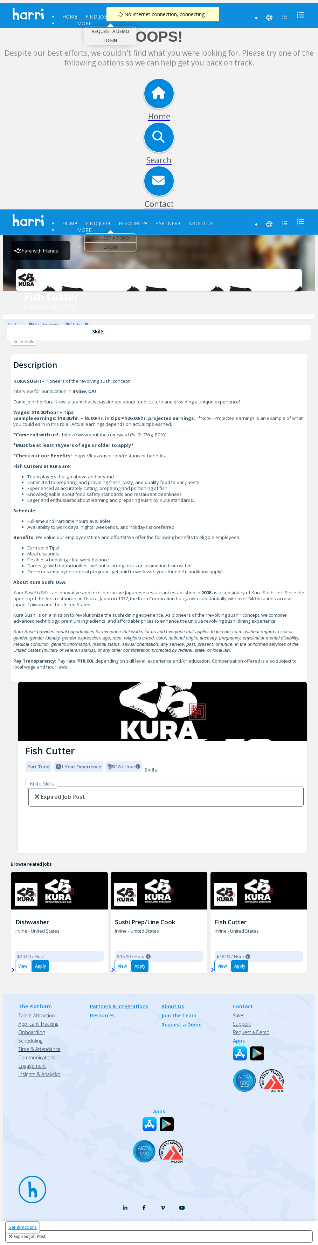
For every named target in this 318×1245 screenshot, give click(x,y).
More (84, 23)
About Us (201, 223)
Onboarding (32, 1032)
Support (242, 1024)
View (23, 966)
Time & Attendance (40, 1049)
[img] (162, 711)
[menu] (298, 15)
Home (69, 16)
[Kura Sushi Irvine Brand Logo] (159, 280)
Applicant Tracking (38, 1024)
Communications (37, 1057)
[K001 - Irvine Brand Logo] (26, 894)
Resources (133, 223)
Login (110, 40)
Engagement (32, 1066)
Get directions (22, 1227)
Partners (167, 223)
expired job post (30, 1236)
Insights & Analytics (40, 1074)
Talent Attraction (37, 1015)
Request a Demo (110, 31)
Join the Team (178, 1015)
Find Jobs (97, 16)
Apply (40, 966)
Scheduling (31, 1040)
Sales (238, 1015)
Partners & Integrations (119, 1006)
